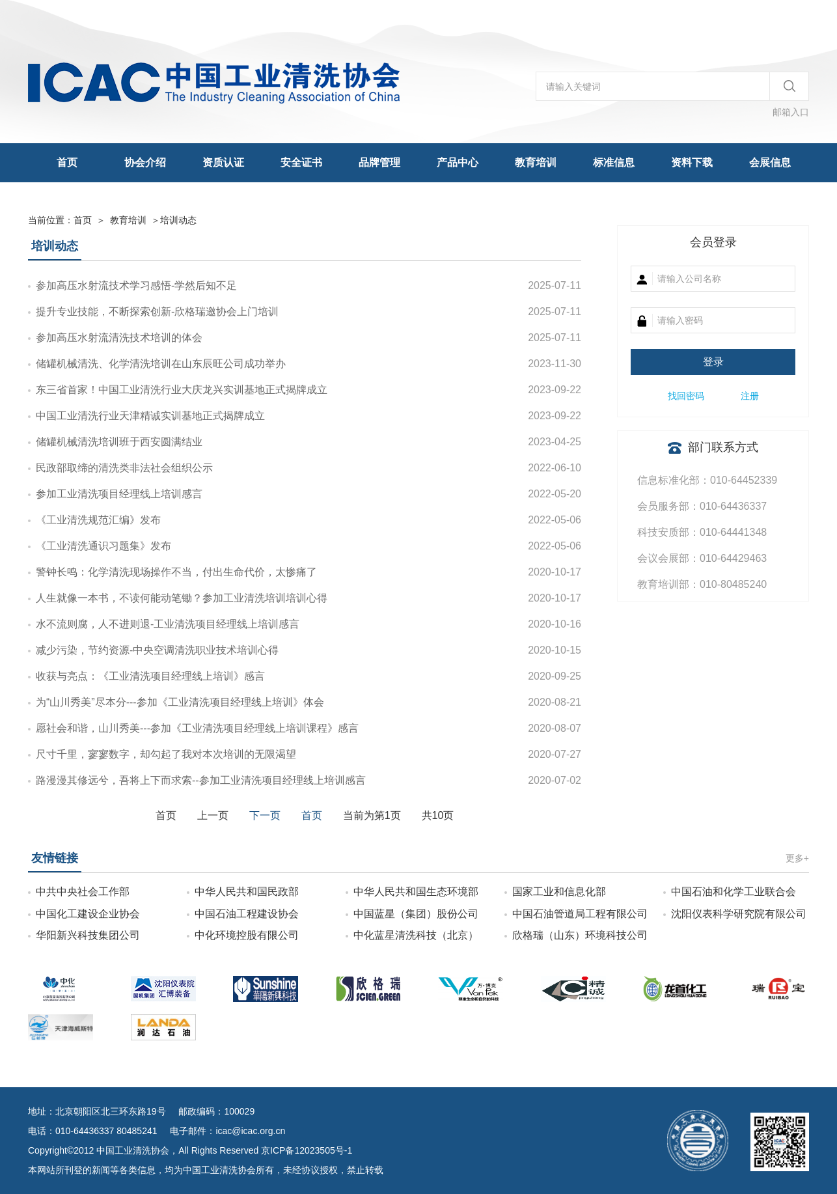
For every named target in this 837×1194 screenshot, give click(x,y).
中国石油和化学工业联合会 (733, 891)
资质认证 (223, 162)
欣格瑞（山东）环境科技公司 (580, 935)
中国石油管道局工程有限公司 (580, 913)
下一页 (265, 815)
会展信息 (770, 162)
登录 (713, 361)
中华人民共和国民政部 (247, 891)
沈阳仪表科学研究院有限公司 (738, 913)
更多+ (797, 858)
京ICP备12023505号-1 (306, 1150)
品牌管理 (379, 162)
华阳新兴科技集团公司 (88, 935)
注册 (750, 396)
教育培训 (535, 162)
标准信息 (614, 162)
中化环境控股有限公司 (247, 935)
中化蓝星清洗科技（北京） (415, 935)
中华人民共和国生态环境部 (415, 891)
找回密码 (686, 396)
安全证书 (301, 162)
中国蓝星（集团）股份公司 (415, 913)
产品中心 (457, 162)
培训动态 (178, 220)
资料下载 (692, 162)
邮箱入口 (791, 112)
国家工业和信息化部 (559, 891)
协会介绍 (145, 162)
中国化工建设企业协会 (88, 913)
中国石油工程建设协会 (247, 913)
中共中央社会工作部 (83, 891)
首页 (67, 162)
